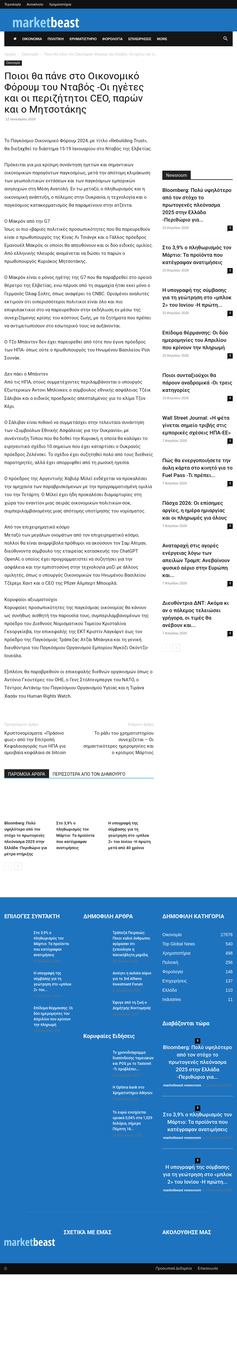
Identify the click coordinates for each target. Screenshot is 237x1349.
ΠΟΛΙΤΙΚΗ (56, 39)
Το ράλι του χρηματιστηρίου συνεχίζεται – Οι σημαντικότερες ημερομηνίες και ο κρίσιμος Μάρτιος (118, 817)
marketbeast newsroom (182, 1160)
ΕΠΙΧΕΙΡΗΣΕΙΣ (140, 39)
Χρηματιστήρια (60, 4)
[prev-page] (8, 941)
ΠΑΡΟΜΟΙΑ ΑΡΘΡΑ (26, 848)
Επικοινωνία (208, 1343)
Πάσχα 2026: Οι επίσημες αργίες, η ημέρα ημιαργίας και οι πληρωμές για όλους (194, 510)
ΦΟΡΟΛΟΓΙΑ (112, 39)
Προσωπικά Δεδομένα (174, 1343)
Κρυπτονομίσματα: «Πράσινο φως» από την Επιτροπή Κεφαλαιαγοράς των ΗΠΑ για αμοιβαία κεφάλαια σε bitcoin (35, 817)
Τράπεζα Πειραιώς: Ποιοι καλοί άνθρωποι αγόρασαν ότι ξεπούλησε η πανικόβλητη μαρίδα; (131, 1018)
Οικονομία (30, 54)
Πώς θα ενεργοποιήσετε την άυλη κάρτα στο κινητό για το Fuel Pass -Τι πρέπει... (197, 467)
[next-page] (18, 941)
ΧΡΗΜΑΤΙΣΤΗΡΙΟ (83, 39)
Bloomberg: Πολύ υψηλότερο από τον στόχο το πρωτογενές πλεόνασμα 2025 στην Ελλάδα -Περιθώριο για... (196, 205)
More (162, 39)
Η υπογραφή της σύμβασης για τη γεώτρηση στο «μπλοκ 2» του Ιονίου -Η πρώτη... (196, 297)
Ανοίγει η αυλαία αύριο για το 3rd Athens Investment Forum (132, 1053)
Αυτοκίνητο (35, 4)
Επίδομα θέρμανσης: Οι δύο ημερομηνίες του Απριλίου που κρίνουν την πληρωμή (195, 340)
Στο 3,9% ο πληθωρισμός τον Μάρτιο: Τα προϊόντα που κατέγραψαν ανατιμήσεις (75, 910)
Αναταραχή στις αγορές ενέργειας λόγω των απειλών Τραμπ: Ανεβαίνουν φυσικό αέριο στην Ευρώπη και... (196, 560)
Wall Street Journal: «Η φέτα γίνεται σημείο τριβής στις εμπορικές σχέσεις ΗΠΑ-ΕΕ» (196, 425)
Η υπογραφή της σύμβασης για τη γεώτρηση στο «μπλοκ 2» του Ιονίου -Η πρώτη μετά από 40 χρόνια (129, 910)
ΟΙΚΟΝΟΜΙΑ (32, 39)
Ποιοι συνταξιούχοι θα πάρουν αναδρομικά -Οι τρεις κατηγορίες (197, 382)
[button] (225, 38)
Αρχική (9, 54)
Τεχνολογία (12, 4)
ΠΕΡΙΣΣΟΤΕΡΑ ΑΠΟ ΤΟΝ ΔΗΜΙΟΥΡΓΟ (89, 848)
